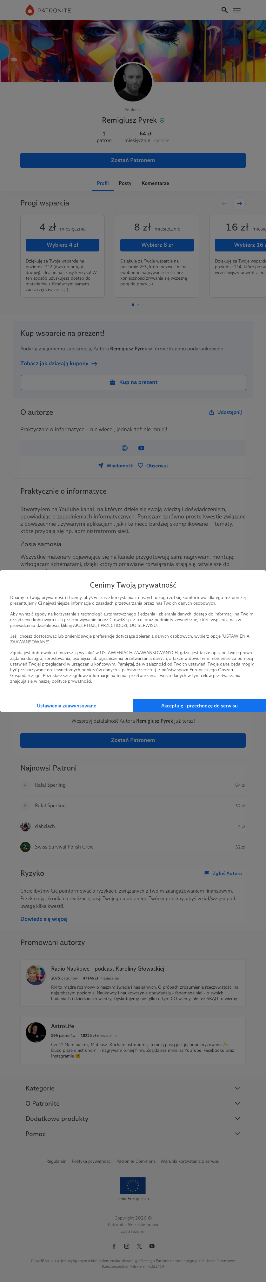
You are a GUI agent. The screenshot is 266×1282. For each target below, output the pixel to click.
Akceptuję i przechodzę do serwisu (199, 705)
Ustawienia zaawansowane (66, 705)
